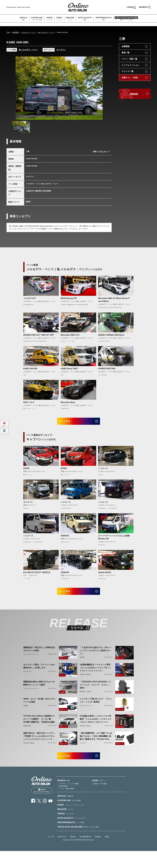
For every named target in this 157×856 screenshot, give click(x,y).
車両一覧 (125, 53)
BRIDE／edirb (85, 695)
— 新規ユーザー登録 (99, 788)
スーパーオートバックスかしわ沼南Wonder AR (114, 538)
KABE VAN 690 (30, 369)
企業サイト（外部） (130, 78)
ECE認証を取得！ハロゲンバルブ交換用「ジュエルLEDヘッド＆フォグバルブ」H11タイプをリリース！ (95, 722)
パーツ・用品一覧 (129, 59)
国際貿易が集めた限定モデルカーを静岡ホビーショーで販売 (39, 686)
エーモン (83, 746)
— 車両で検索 (62, 791)
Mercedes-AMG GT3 (70, 335)
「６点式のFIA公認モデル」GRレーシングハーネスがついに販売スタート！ (95, 654)
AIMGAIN (27, 729)
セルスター (27, 675)
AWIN (25, 709)
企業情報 (125, 46)
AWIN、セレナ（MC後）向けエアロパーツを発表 (39, 703)
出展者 (107, 841)
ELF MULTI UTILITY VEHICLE (36, 574)
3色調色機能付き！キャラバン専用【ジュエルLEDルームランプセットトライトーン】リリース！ (95, 671)
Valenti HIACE (104, 574)
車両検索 (15, 32)
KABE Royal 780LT (69, 369)
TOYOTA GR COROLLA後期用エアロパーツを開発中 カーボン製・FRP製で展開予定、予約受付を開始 (39, 722)
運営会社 (73, 841)
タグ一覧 (51, 841)
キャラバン (28, 504)
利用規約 (98, 841)
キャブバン (61, 50)
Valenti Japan (85, 678)
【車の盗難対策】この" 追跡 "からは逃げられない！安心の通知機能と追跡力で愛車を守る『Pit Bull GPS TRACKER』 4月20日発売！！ (96, 739)
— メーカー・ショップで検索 (67, 788)
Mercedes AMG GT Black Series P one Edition (114, 299)
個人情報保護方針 (85, 841)
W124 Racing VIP (69, 298)
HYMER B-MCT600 (106, 369)
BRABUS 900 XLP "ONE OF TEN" (38, 335)
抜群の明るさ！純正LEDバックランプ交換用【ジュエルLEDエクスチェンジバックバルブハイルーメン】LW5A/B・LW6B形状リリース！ (39, 739)
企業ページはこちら (100, 151)
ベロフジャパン (86, 709)
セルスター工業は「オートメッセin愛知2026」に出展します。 (38, 669)
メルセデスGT (29, 298)
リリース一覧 (127, 71)
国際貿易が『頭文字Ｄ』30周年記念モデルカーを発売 (39, 652)
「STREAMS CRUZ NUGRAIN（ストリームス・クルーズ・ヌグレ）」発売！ (95, 688)
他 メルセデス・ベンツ (46, 32)
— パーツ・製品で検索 (65, 793)
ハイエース (103, 470)
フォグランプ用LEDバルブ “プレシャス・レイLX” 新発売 (96, 703)
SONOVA (65, 537)
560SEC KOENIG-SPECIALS (111, 335)
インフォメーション (130, 65)
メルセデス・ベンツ (28, 32)
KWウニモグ (28, 402)
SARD (82, 660)
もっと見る (67, 422)
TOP (8, 32)
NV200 (26, 470)
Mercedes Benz (68, 402)
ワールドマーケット (31, 657)
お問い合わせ (62, 841)
